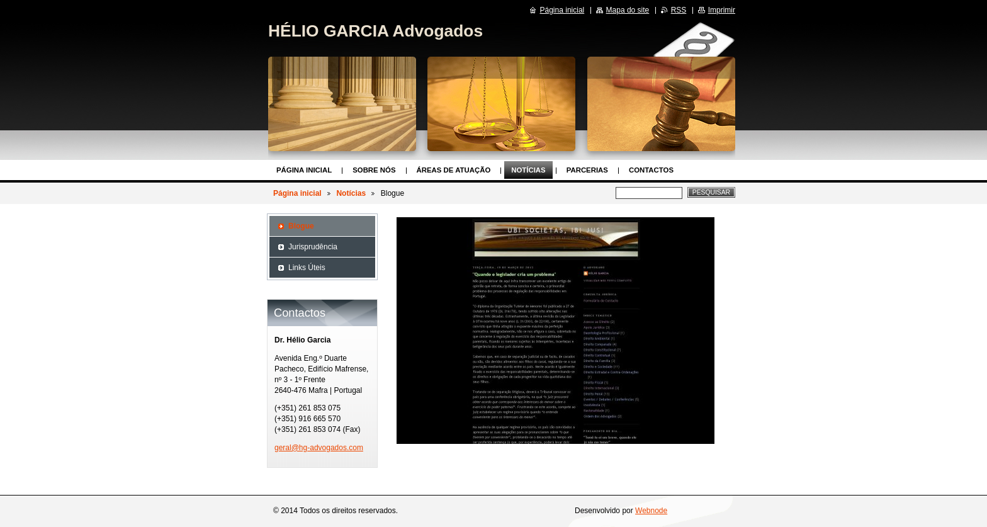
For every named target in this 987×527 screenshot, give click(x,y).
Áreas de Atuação (454, 170)
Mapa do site (628, 10)
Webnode (651, 510)
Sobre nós (373, 170)
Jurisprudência (312, 246)
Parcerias (587, 170)
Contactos (651, 170)
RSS (679, 10)
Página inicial (304, 170)
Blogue (301, 226)
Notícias (528, 170)
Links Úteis (306, 267)
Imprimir (721, 10)
